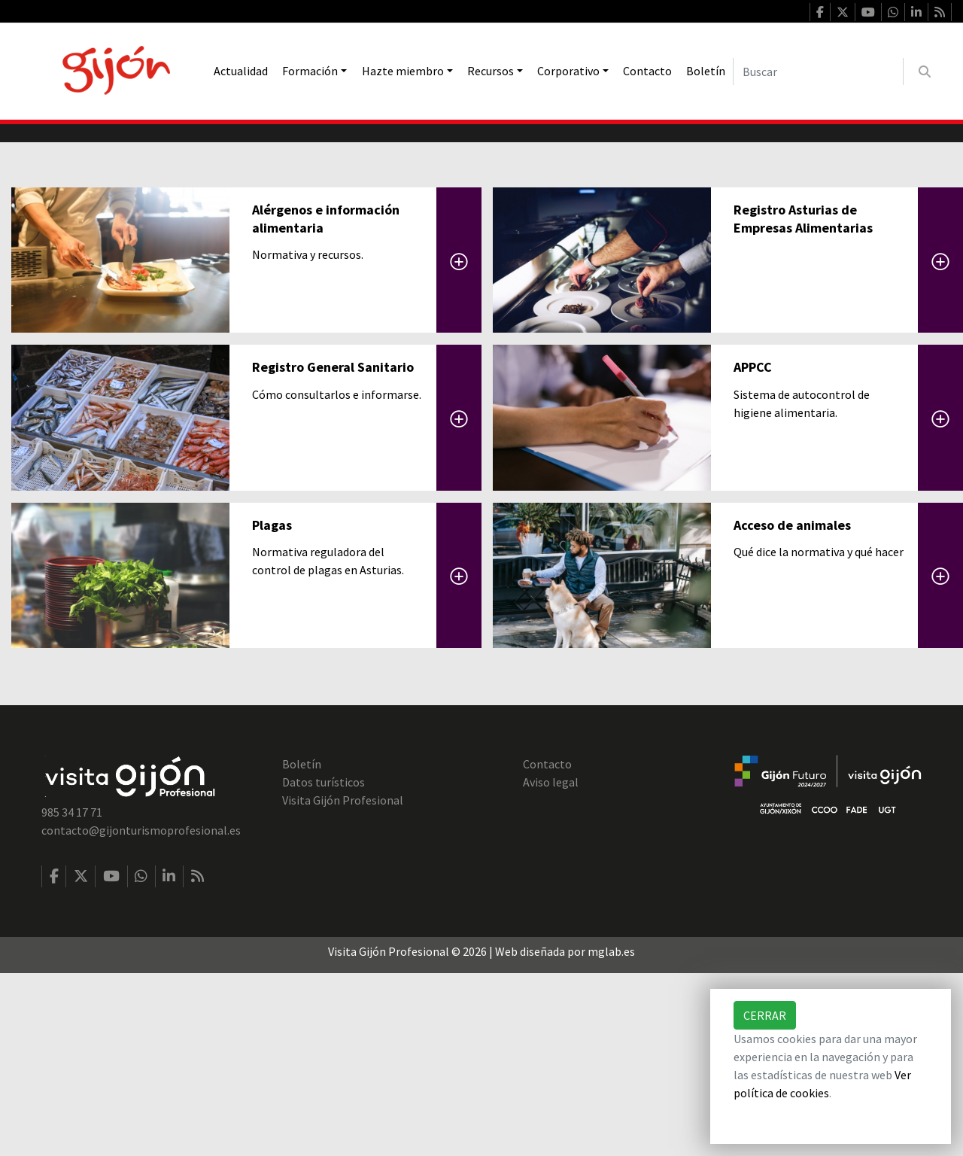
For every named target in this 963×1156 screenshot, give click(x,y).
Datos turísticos (323, 964)
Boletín (705, 70)
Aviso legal (551, 964)
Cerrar (764, 1015)
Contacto (647, 70)
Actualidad (241, 70)
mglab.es (611, 1134)
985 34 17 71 (71, 994)
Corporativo (568, 70)
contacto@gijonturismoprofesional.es (141, 1013)
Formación (310, 70)
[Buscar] (818, 71)
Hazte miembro (403, 70)
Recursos (490, 70)
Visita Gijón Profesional (342, 982)
